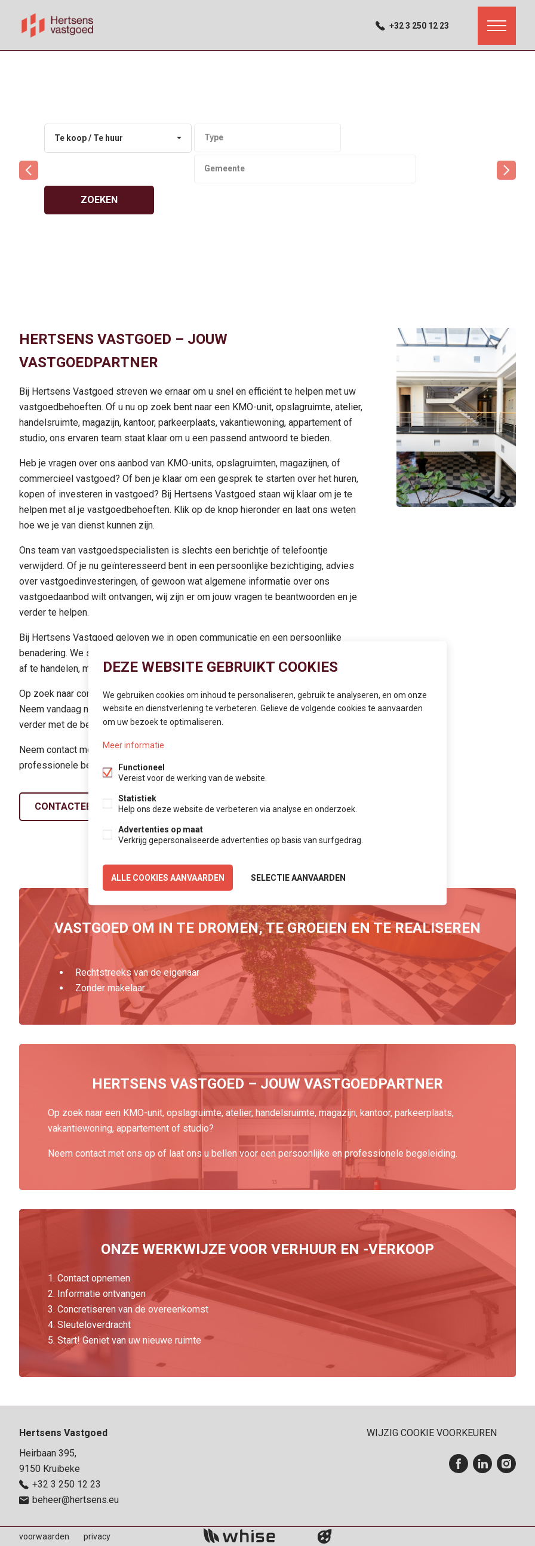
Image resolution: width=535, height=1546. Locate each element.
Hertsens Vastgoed (63, 1433)
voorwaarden (44, 1536)
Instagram (506, 1463)
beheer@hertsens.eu (75, 1499)
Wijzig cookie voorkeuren (432, 1433)
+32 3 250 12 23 (419, 25)
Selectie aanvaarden (298, 877)
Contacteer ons (77, 806)
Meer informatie (133, 744)
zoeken (99, 199)
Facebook (458, 1463)
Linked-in (482, 1463)
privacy (97, 1536)
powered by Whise (253, 1535)
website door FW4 (325, 1536)
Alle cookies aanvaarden (168, 877)
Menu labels (497, 26)
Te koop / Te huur (88, 138)
